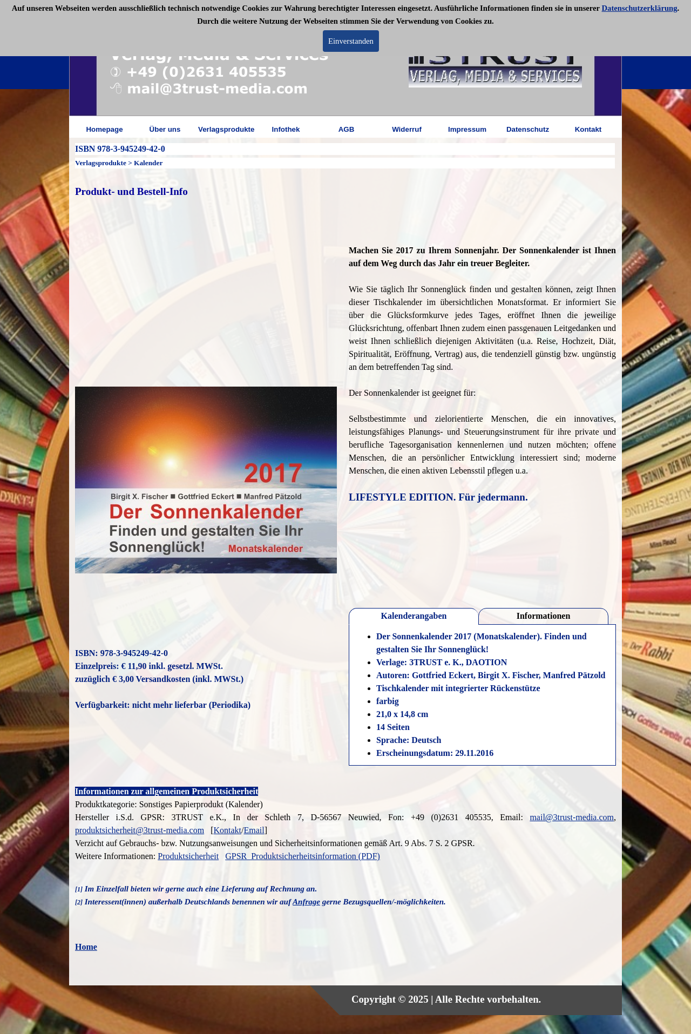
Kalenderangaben (414, 615)
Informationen (544, 615)
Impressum (467, 129)
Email (253, 830)
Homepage (104, 129)
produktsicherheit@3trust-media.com (139, 830)
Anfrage (306, 901)
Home (86, 946)
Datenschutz (527, 129)
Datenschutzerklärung (640, 8)
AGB (346, 129)
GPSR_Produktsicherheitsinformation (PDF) (302, 856)
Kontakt (588, 129)
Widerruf (407, 129)
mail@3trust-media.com (572, 817)
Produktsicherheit (188, 856)
